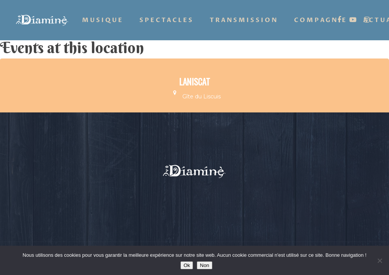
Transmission (244, 20)
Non (204, 265)
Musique (102, 20)
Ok (186, 265)
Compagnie (320, 20)
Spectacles (166, 20)
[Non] (379, 260)
